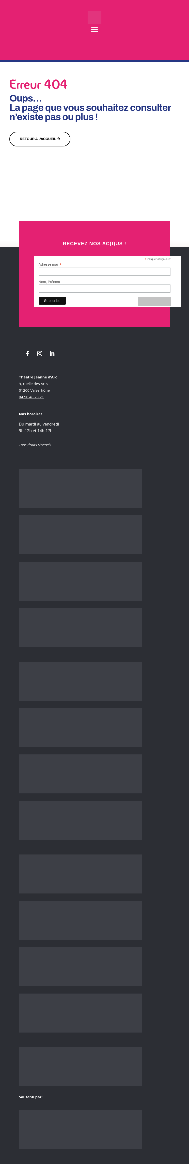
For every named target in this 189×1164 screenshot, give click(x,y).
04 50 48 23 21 (31, 396)
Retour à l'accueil (38, 139)
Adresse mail (50, 264)
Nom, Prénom (49, 282)
